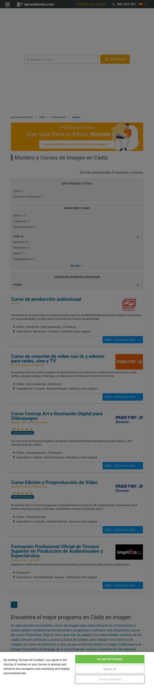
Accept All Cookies (109, 659)
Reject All (109, 669)
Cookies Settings (109, 679)
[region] (77, 670)
